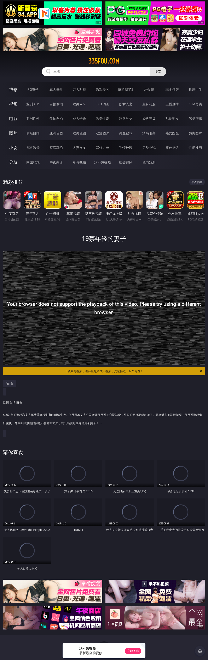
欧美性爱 (102, 118)
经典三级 (149, 118)
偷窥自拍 (33, 133)
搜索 (158, 71)
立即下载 (133, 651)
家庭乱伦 (56, 147)
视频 (13, 104)
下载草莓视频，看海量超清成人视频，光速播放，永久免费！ (134, 371)
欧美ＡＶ (79, 104)
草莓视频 (79, 162)
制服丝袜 (125, 118)
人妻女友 (79, 147)
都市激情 (33, 147)
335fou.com (103, 61)
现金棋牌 (172, 89)
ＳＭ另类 (195, 104)
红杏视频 (125, 162)
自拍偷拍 (56, 104)
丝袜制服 (149, 104)
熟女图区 (172, 133)
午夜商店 (56, 162)
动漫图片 (102, 133)
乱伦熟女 (172, 118)
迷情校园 (125, 147)
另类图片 (195, 133)
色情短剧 (149, 162)
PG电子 (32, 89)
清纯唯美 (149, 133)
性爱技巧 (195, 147)
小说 (13, 147)
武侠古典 (102, 147)
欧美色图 (79, 133)
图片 (13, 133)
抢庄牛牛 (195, 89)
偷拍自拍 (56, 118)
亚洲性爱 (33, 118)
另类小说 (149, 147)
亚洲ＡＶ (33, 104)
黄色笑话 (172, 147)
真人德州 (56, 89)
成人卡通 (79, 118)
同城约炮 (33, 162)
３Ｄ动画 (102, 104)
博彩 (13, 89)
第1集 (9, 384)
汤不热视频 (102, 162)
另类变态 (195, 118)
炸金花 (149, 89)
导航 (13, 162)
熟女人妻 (125, 104)
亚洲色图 (56, 133)
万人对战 (79, 89)
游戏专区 (102, 89)
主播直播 (172, 104)
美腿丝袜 (125, 133)
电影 (13, 118)
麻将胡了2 (125, 89)
